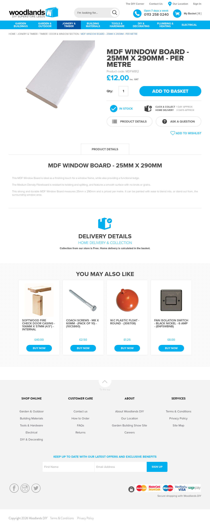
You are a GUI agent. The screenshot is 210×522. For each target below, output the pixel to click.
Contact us (80, 411)
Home (12, 34)
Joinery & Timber (27, 34)
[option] (56, 79)
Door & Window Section (64, 34)
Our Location (180, 4)
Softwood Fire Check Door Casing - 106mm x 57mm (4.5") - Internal (38, 324)
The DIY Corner (135, 4)
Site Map (178, 425)
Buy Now (39, 348)
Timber (43, 34)
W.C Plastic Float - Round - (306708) (124, 321)
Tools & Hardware (31, 425)
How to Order (80, 418)
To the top (105, 389)
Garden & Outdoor (31, 411)
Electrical (31, 432)
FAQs (80, 425)
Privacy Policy (178, 418)
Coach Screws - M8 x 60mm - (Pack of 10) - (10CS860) (82, 323)
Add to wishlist (188, 133)
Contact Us (156, 4)
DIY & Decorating (31, 439)
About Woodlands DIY (129, 411)
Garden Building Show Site (129, 425)
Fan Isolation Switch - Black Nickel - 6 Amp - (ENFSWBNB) (171, 323)
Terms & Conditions (178, 411)
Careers (129, 432)
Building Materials (31, 418)
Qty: (110, 91)
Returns (80, 432)
